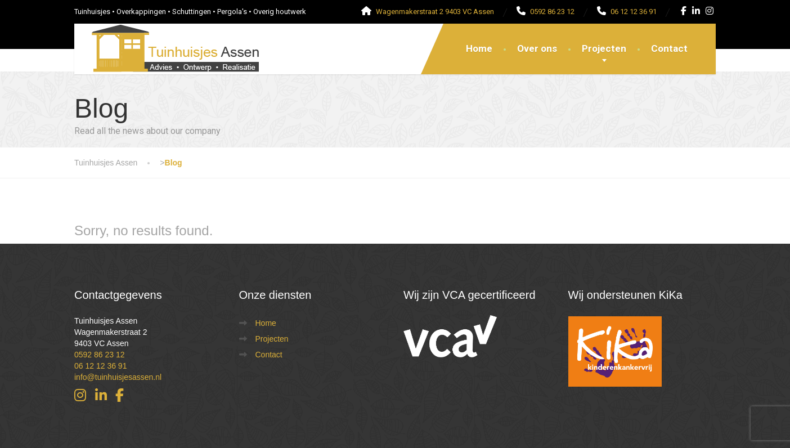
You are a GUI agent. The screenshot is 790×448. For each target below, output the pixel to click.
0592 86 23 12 (99, 354)
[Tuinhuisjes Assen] (167, 38)
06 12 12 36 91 (100, 365)
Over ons (537, 48)
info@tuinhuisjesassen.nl (117, 377)
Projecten (604, 48)
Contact (669, 48)
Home (479, 48)
